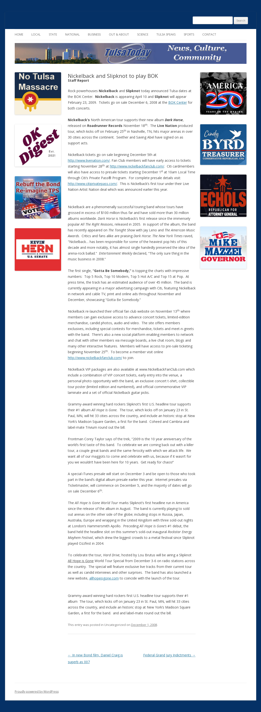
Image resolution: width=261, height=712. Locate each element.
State (53, 34)
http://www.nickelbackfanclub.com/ (137, 166)
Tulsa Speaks (166, 34)
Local (36, 34)
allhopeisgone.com (104, 578)
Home (19, 34)
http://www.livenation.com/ (89, 160)
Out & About (119, 34)
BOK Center (177, 102)
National (72, 34)
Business (94, 34)
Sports (189, 34)
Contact (209, 34)
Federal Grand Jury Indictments (169, 655)
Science (142, 34)
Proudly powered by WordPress (37, 692)
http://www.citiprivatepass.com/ (92, 183)
